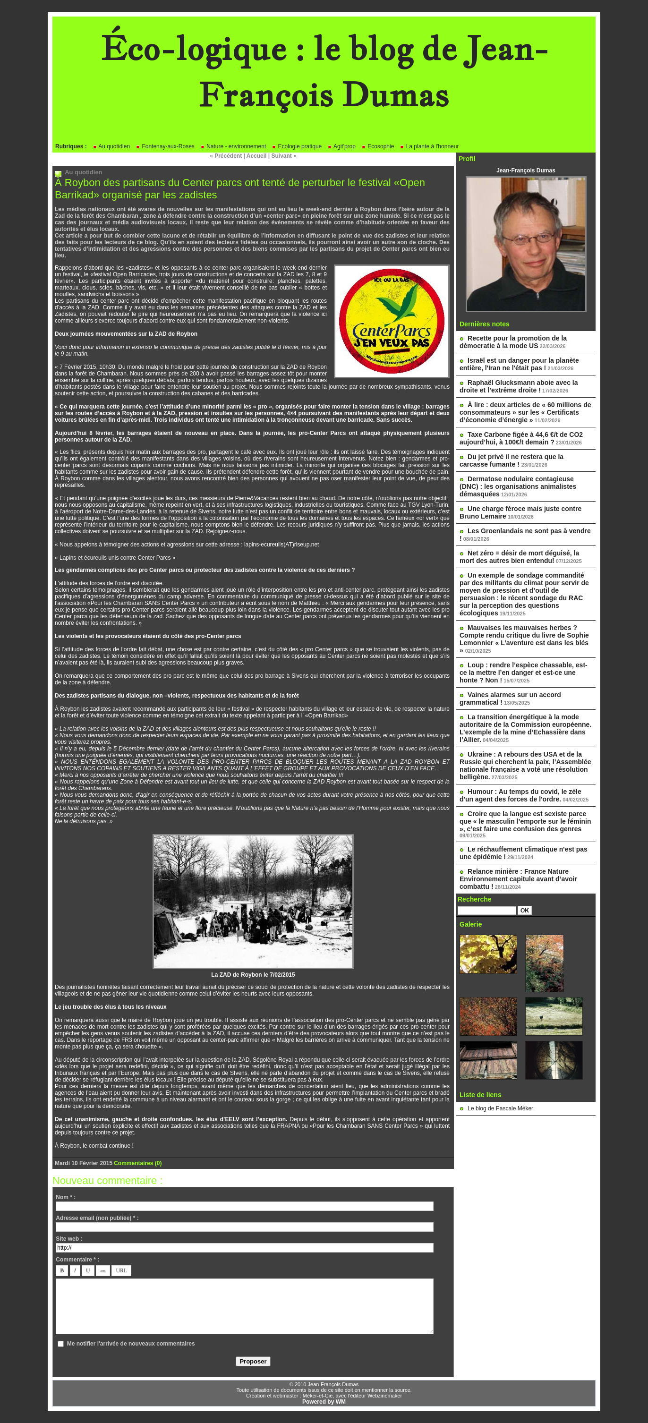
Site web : (69, 1239)
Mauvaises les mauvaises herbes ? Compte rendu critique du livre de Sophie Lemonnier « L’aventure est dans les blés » (524, 639)
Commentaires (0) (138, 1163)
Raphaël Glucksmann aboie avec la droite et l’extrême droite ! (519, 386)
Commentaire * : (77, 1259)
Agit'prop (341, 146)
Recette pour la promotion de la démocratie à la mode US (513, 341)
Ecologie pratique (297, 146)
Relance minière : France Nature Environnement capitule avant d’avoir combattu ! (518, 879)
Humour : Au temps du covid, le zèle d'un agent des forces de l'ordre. (520, 795)
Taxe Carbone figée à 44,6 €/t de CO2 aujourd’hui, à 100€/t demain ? (521, 438)
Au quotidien (111, 146)
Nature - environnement (233, 146)
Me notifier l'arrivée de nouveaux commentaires (131, 1343)
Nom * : (66, 1197)
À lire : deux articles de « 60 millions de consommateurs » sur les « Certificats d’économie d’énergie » (525, 412)
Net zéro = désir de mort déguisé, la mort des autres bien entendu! (519, 556)
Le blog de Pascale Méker (500, 1108)
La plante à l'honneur (429, 146)
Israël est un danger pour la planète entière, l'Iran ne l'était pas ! (519, 364)
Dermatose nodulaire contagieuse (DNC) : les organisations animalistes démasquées (518, 486)
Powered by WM (324, 1401)
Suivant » (284, 156)
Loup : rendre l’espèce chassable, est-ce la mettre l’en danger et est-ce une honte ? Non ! (524, 672)
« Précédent (226, 156)
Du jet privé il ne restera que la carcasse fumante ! (511, 460)
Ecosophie (377, 146)
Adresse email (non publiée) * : (97, 1218)
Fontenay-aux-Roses (165, 146)
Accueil (257, 156)
